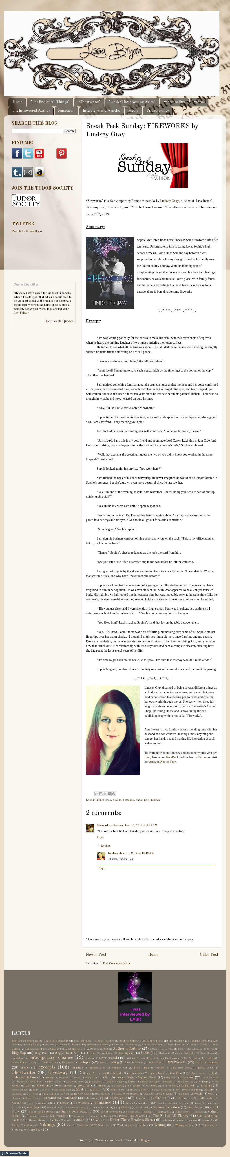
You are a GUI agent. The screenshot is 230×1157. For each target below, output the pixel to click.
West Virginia (125, 1125)
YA (37, 1129)
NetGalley (149, 1094)
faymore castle (97, 1068)
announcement (33, 1049)
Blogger (146, 1140)
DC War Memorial (193, 1058)
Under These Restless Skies (131, 1120)
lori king (101, 1086)
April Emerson (73, 1049)
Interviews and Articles (101, 110)
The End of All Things (170, 1116)
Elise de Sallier (134, 1062)
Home (17, 102)
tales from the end (102, 1116)
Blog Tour (41, 1053)
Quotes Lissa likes (26, 284)
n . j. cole (32, 1094)
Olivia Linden (31, 1098)
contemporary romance (50, 1057)
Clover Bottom (207, 1053)
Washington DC (84, 1125)
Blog (147, 757)
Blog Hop (19, 1053)
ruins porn (212, 1103)
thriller (54, 1120)
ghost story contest (181, 1068)
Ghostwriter (24, 1073)
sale (18, 1107)
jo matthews (95, 1082)
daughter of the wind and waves (160, 1058)
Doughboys (67, 1063)
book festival (107, 1053)
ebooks (103, 1063)
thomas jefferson (37, 1120)
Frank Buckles (142, 1068)
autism (153, 1049)
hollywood (64, 1078)
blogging (91, 1053)
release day (19, 1103)
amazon (49, 1044)
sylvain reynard (37, 1116)
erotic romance (207, 1062)
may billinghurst (62, 1090)
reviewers (82, 1103)
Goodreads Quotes (59, 321)
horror (76, 1078)
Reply (100, 837)
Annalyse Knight (199, 1045)
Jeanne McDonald (27, 1081)
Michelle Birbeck (138, 1090)
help (212, 1073)
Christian (177, 1053)
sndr (120, 1140)
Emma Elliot (154, 1063)
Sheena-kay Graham (110, 825)
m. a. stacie (116, 1086)
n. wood (65, 1094)
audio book (103, 1049)
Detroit (211, 1058)
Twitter (202, 757)
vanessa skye (208, 1120)
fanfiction (77, 1067)
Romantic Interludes (138, 1103)
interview (187, 1077)
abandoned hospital (128, 1041)
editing (115, 1062)
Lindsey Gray (169, 201)
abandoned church (83, 1041)
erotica (25, 1067)
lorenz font (83, 1085)
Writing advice (184, 1125)
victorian (30, 1125)
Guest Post (174, 1073)
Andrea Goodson (152, 1044)
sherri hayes (194, 1107)
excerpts (47, 1067)
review (64, 1103)
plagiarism (91, 1098)
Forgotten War (119, 1068)
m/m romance (169, 1086)
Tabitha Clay (79, 1116)
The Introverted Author (31, 110)
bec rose (211, 1049)
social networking (111, 1112)
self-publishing (122, 1107)
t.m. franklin (57, 1116)
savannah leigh (54, 1107)
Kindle (168, 1081)
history (49, 1077)
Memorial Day (118, 1090)
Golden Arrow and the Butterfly (103, 1073)
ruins (198, 1103)
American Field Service (125, 1045)
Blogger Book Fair (66, 1053)
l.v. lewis (203, 1081)
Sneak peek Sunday (148, 800)
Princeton (141, 1098)
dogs (35, 1063)
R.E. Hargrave (184, 1098)
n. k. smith (50, 1094)
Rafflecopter (206, 1098)
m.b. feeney (151, 1086)
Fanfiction (66, 110)
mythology (17, 1094)
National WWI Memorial (126, 1094)
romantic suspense (167, 1103)
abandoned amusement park (26, 1041)
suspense (199, 1112)
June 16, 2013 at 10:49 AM (136, 853)
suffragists (164, 1112)
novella (117, 800)
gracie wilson (155, 1073)
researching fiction (43, 1103)
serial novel (142, 1107)
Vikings (47, 1125)
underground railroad (173, 1120)
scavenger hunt (77, 1107)
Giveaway (58, 1073)
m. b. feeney (134, 1085)
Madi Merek (188, 1085)
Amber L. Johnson (70, 1044)
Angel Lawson (176, 1044)
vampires (192, 1120)
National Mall (102, 1094)
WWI (27, 1129)
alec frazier (176, 1041)
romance (128, 800)
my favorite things (187, 1089)
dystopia (84, 1062)
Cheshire (162, 1053)
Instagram (169, 1078)
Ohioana (16, 1098)
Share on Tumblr (14, 1153)
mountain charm (161, 1089)
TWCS (97, 1120)
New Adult (165, 1093)
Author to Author (127, 1049)
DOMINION (49, 1062)
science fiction (99, 1107)
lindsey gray (103, 800)
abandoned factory (105, 1041)
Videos (199, 102)
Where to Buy (174, 102)
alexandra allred (198, 1041)
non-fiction (184, 1094)
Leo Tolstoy (21, 312)
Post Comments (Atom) (117, 963)
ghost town (205, 1067)
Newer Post (96, 955)
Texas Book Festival (132, 1116)
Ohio (211, 1094)
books (145, 1053)
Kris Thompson (185, 1082)
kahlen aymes (114, 1081)
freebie (160, 1067)
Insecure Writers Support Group (136, 1077)
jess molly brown (75, 1082)
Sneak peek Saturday (42, 1112)
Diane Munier (20, 1062)
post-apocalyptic (114, 1098)
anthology (53, 1049)
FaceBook (172, 757)
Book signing (125, 1053)
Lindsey (113, 853)
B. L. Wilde (167, 1049)
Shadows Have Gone (166, 1107)
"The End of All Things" (49, 102)
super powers (183, 1112)
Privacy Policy (158, 110)
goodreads (135, 1073)
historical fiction (24, 1077)
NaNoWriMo (81, 1094)
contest (89, 1058)
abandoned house (152, 1041)
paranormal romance (60, 1098)
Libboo (28, 1086)
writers (143, 1125)
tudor (80, 1120)
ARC (90, 1049)
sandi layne (34, 1107)
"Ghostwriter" (89, 102)
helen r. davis (197, 1073)
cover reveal (108, 1058)
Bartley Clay (184, 1049)
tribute (67, 1120)
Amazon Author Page (162, 761)
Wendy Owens (105, 1125)
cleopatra (190, 1053)
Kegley (131, 1082)
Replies (105, 845)
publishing (158, 1098)
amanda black (31, 1044)
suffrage (148, 1112)
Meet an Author (88, 1089)
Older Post (209, 955)
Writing (160, 1125)
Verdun (16, 1125)
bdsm (199, 1049)
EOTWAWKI (176, 1062)
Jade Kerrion (211, 1077)
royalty (187, 1103)
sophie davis (133, 1112)
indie (105, 1077)
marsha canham (20, 1090)
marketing (206, 1085)
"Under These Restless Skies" (132, 102)
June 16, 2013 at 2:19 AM (140, 825)
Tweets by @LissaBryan (27, 231)
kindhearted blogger (150, 1082)
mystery (209, 1089)
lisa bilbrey (65, 1085)
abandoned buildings (56, 1041)
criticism (131, 1058)
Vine (69, 1125)
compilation (17, 1058)
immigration (91, 1078)
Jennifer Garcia (52, 1081)
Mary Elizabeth (41, 1090)
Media (133, 110)
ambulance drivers (97, 1044)
